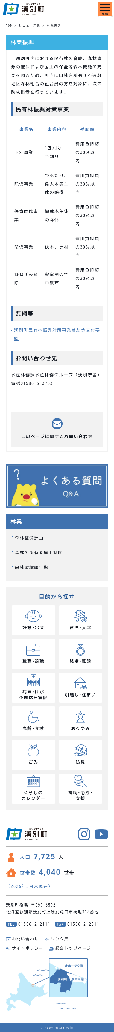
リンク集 (60, 939)
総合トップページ (73, 948)
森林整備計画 (29, 538)
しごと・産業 (29, 25)
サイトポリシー (27, 948)
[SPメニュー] (105, 9)
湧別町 (23, 9)
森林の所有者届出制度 (39, 553)
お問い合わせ (25, 939)
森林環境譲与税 (31, 567)
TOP (9, 25)
